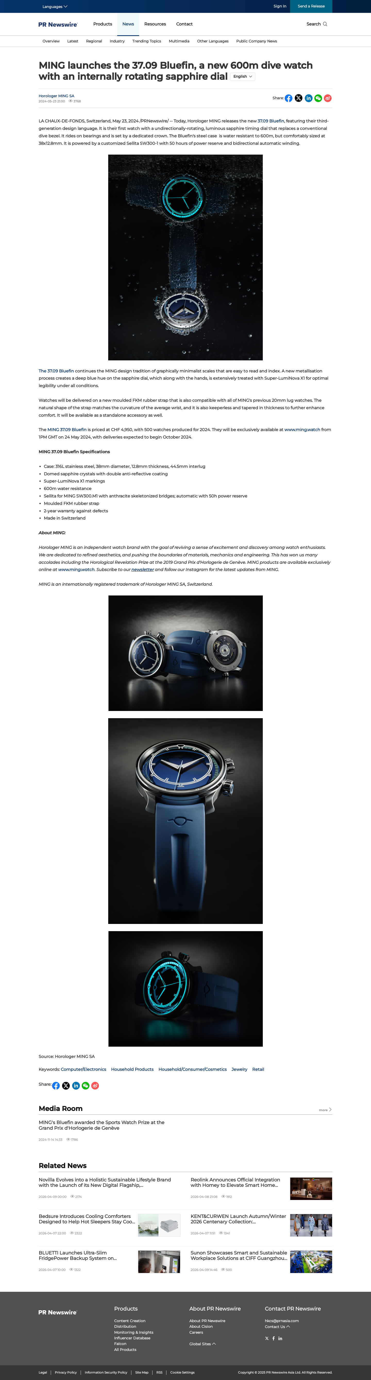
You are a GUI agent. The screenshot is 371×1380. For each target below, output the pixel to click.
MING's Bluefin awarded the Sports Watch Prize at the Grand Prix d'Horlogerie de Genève (101, 1125)
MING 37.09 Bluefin (67, 429)
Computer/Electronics (83, 1069)
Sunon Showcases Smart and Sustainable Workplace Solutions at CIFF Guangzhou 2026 (239, 1255)
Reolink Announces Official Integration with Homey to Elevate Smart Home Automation (235, 1182)
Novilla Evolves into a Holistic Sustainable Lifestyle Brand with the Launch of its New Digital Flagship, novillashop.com (105, 1182)
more (325, 1110)
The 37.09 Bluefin (56, 371)
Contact (184, 24)
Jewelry (239, 1069)
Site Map (141, 1372)
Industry (117, 41)
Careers (196, 1332)
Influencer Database (132, 1338)
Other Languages (213, 41)
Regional (94, 41)
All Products (125, 1349)
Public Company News (256, 41)
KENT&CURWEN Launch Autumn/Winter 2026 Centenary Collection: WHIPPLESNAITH (238, 1219)
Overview (51, 41)
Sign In (280, 6)
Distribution (125, 1326)
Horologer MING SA (56, 96)
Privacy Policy (66, 1372)
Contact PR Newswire (293, 1309)
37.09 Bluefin (271, 121)
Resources (155, 24)
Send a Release (311, 6)
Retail (258, 1069)
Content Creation (129, 1321)
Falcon (120, 1343)
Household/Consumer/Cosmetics (192, 1069)
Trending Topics (146, 41)
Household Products (132, 1069)
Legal (43, 1372)
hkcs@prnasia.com (282, 1321)
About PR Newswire (215, 1309)
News (128, 24)
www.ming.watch (302, 429)
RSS (159, 1372)
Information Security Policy (106, 1372)
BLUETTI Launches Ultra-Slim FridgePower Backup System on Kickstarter (76, 1255)
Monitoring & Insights (133, 1332)
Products (102, 24)
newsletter (142, 569)
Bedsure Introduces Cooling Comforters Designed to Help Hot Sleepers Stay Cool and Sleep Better (86, 1219)
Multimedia (179, 41)
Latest (72, 41)
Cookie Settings (182, 1372)
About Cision (201, 1326)
